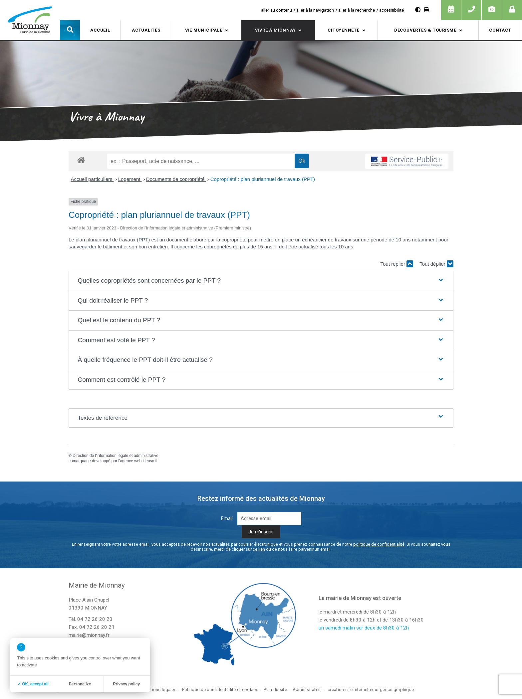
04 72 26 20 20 (95, 619)
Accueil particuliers (92, 179)
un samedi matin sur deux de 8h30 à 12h (364, 628)
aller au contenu (276, 10)
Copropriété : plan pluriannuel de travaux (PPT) (262, 179)
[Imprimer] (426, 10)
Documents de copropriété (176, 179)
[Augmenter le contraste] (417, 10)
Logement (130, 179)
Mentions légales (159, 689)
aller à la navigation (315, 10)
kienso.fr (150, 461)
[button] (70, 30)
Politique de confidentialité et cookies (220, 689)
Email (227, 518)
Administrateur (307, 689)
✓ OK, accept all (33, 684)
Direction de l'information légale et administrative (115, 455)
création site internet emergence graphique (371, 689)
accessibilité (391, 10)
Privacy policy (126, 684)
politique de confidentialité (378, 544)
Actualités (146, 30)
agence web (130, 461)
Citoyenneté (344, 30)
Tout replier (397, 263)
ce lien (259, 549)
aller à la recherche (356, 10)
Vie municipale (203, 30)
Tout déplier (436, 263)
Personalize (80, 684)
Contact (500, 30)
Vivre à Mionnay (275, 30)
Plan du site (275, 689)
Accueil (100, 30)
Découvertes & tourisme (425, 30)
